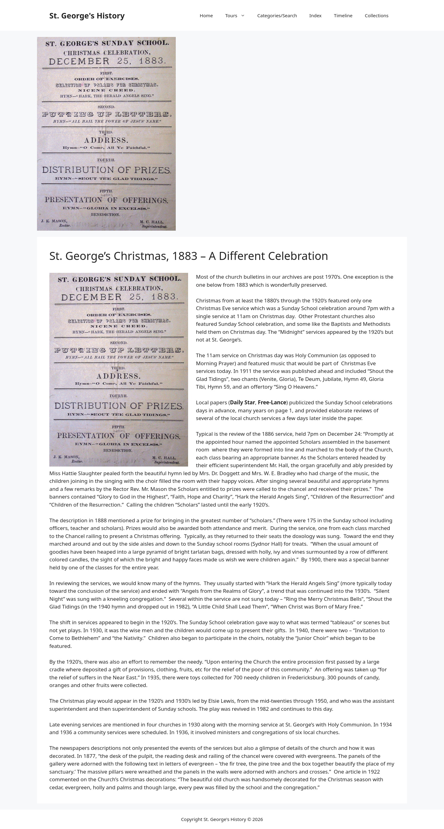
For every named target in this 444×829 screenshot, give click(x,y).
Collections (376, 15)
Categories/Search (277, 15)
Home (206, 15)
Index (315, 15)
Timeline (343, 15)
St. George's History (87, 15)
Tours (238, 15)
